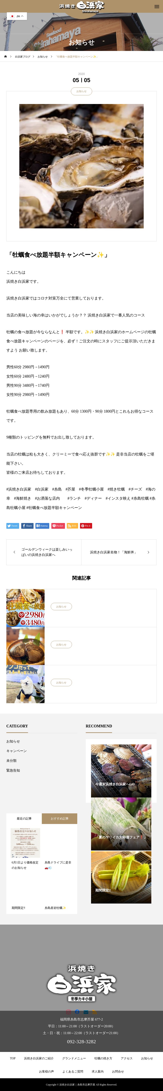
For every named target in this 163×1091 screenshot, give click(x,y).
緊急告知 (13, 770)
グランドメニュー (74, 1058)
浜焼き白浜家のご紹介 (39, 1058)
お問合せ (118, 1071)
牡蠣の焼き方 (103, 1058)
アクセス (127, 1058)
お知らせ (81, 91)
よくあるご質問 (72, 1071)
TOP (12, 1058)
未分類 (11, 760)
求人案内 (98, 1071)
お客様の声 (46, 1071)
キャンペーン (16, 751)
